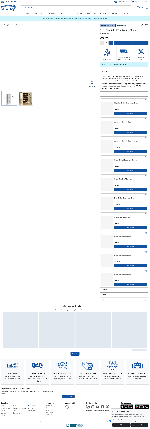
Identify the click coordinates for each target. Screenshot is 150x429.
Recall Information (57, 421)
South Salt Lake (6, 408)
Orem (3, 411)
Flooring (78, 14)
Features (105, 290)
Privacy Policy (136, 421)
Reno (15, 411)
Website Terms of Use (68, 421)
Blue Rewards (50, 412)
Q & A (103, 300)
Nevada (16, 406)
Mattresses (65, 14)
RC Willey (5, 25)
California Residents (95, 421)
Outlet (103, 14)
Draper (3, 415)
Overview (105, 71)
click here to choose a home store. (95, 19)
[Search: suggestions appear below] (76, 8)
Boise (24, 408)
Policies (77, 421)
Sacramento (32, 411)
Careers (48, 408)
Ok (121, 425)
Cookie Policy (104, 421)
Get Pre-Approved (121, 2)
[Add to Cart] (130, 113)
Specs (104, 295)
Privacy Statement (84, 421)
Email (3, 394)
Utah (3, 406)
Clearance (114, 14)
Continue (68, 397)
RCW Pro (49, 406)
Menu (144, 2)
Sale (126, 14)
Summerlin (16, 413)
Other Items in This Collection (113, 94)
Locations (5, 403)
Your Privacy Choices (139, 425)
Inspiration (91, 14)
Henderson (16, 408)
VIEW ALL (75, 354)
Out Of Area (7, 1)
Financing (49, 410)
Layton (3, 413)
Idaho (24, 406)
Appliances (38, 14)
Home (50, 421)
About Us (49, 415)
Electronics (52, 14)
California (32, 406)
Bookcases (19, 25)
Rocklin (30, 408)
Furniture (25, 14)
